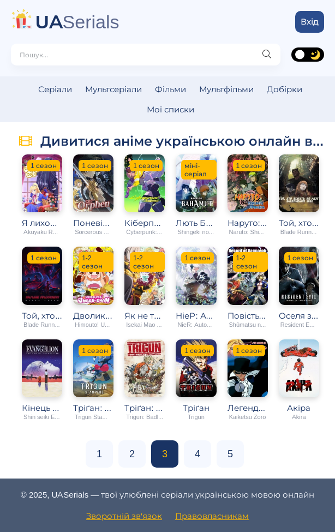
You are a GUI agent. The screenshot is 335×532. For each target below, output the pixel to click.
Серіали (55, 89)
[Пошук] (266, 54)
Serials (77, 21)
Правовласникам (212, 516)
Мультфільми (226, 89)
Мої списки (170, 109)
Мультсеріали (113, 89)
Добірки (284, 89)
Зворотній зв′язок (124, 516)
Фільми (170, 89)
